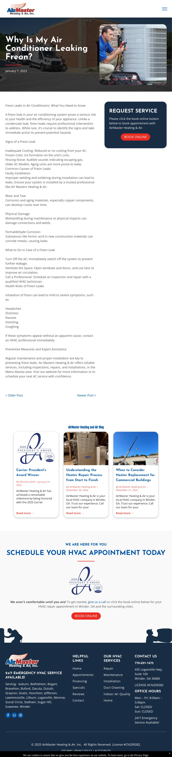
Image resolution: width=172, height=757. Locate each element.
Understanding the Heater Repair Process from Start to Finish (84, 475)
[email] (14, 716)
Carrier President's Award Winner (31, 473)
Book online (135, 137)
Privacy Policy (83, 750)
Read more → (25, 513)
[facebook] (8, 716)
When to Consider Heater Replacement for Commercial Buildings (135, 475)
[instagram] (20, 716)
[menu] (164, 9)
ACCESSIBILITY (103, 750)
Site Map (66, 750)
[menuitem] (86, 668)
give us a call (97, 602)
